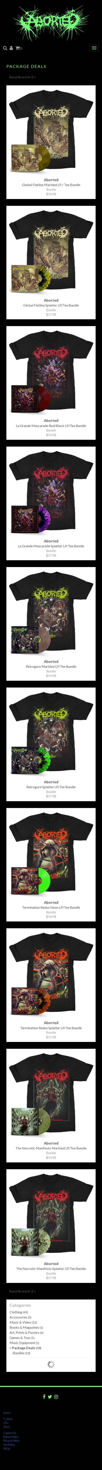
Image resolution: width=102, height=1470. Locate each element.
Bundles (21, 1353)
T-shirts (8, 1419)
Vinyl (6, 1426)
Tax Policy (9, 1444)
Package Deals (25, 1348)
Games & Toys (22, 1337)
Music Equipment (24, 1343)
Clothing (19, 1312)
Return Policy (11, 1436)
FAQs (6, 1448)
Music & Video (23, 1322)
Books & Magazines (26, 1327)
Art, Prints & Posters (26, 1332)
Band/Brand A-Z (22, 77)
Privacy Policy (11, 1440)
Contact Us (9, 1433)
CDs (6, 1422)
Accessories (20, 1317)
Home (6, 1412)
